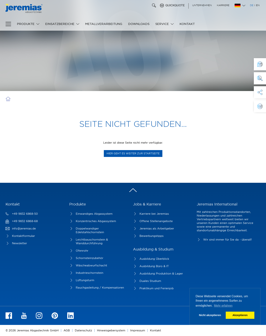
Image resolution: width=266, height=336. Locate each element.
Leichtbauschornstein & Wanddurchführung (92, 241)
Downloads (138, 24)
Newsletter (19, 243)
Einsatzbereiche (59, 24)
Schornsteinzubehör (89, 258)
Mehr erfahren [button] (223, 305)
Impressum (137, 330)
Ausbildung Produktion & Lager (161, 273)
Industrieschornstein (89, 273)
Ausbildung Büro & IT (154, 266)
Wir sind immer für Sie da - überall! (227, 239)
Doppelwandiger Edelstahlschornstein (90, 230)
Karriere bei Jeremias (154, 213)
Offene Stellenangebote (156, 221)
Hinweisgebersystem (111, 330)
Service (162, 24)
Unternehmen (202, 5)
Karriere (223, 5)
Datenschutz (83, 330)
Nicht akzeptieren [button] (210, 315)
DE (251, 5)
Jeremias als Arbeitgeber (156, 228)
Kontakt (187, 24)
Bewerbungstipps (151, 236)
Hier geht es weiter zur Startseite (133, 153)
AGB (67, 330)
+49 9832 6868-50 (25, 213)
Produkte (26, 24)
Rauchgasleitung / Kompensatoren (100, 287)
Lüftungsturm (85, 280)
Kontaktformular (23, 236)
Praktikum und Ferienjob (156, 288)
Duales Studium (150, 281)
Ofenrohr (82, 250)
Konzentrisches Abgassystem (96, 221)
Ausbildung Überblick (154, 258)
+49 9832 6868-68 (25, 221)
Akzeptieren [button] (240, 315)
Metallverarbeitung (103, 24)
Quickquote (175, 5)
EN (258, 5)
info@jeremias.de (24, 228)
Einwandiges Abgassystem (94, 213)
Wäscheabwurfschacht (91, 265)
